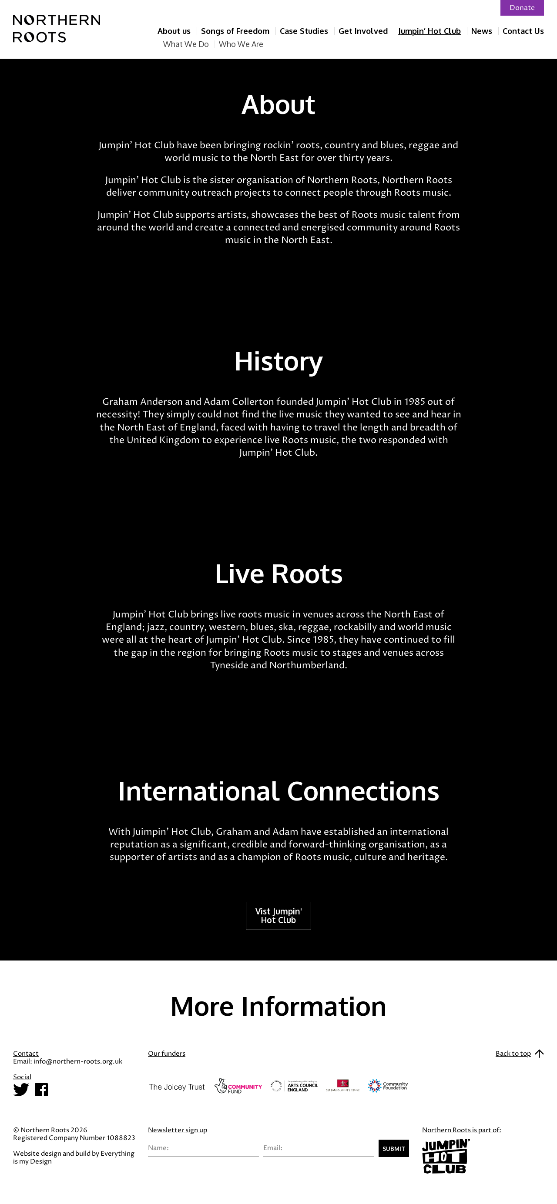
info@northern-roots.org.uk (78, 1061)
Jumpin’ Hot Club (429, 31)
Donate (522, 8)
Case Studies (304, 31)
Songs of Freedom (235, 31)
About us (174, 31)
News (481, 31)
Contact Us (523, 31)
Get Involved (363, 31)
